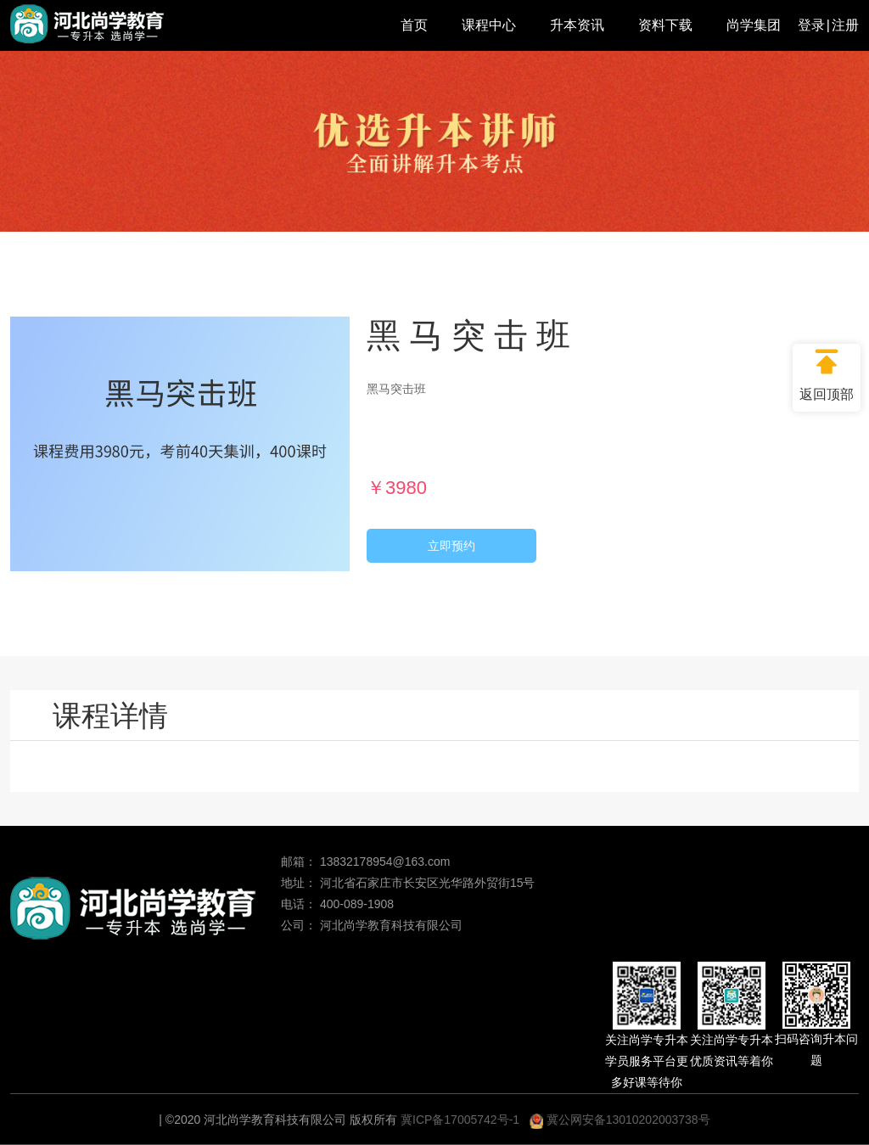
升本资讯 (577, 25)
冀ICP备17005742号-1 (460, 1119)
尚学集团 (753, 25)
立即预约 (451, 546)
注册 (845, 25)
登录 (811, 25)
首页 (414, 25)
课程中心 (489, 25)
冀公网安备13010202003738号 (620, 1119)
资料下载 (665, 25)
